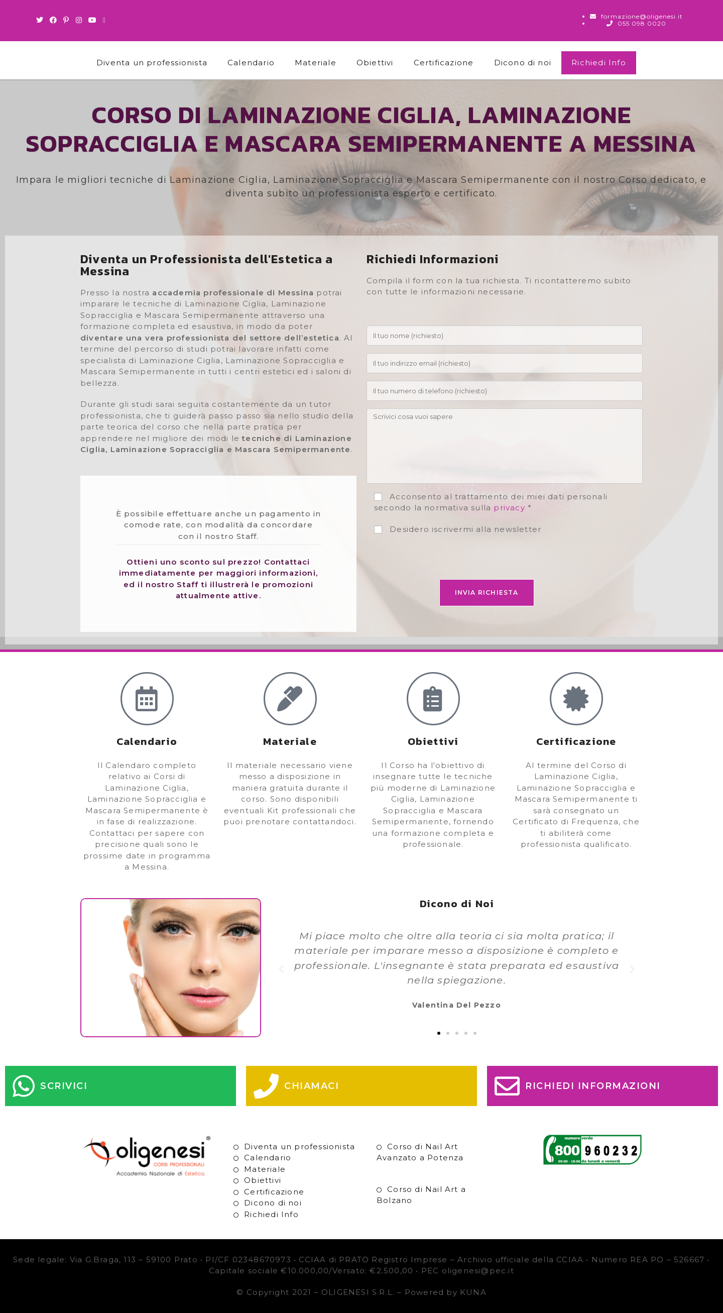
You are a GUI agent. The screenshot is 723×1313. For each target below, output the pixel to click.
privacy (509, 507)
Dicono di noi (523, 62)
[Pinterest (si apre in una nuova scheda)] (66, 20)
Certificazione (444, 62)
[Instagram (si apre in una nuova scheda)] (79, 20)
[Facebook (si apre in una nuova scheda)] (53, 20)
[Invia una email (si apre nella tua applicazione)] (104, 20)
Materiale (315, 62)
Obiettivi (375, 62)
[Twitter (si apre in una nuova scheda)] (41, 20)
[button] (281, 969)
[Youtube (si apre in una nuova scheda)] (92, 20)
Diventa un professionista (151, 62)
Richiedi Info (598, 62)
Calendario (251, 62)
